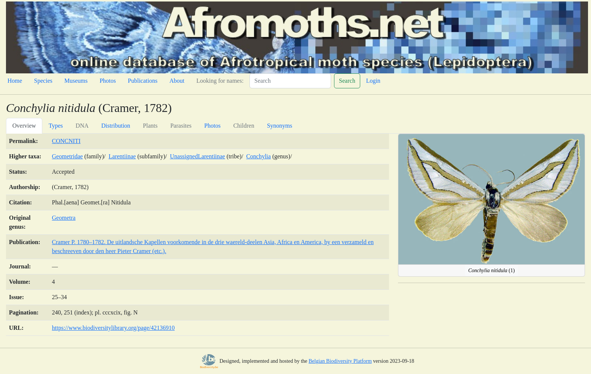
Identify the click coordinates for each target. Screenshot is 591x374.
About (176, 80)
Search (347, 80)
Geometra (64, 218)
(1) (491, 270)
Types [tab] (56, 125)
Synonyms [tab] (280, 125)
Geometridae (67, 156)
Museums (76, 80)
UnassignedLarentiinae (197, 156)
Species (43, 80)
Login (373, 80)
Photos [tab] (212, 125)
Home (14, 80)
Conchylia (258, 156)
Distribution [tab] (115, 125)
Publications (142, 80)
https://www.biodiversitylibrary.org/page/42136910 (113, 328)
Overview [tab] (24, 125)
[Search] (290, 80)
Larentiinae (122, 156)
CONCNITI (66, 141)
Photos (107, 80)
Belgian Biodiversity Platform (340, 361)
